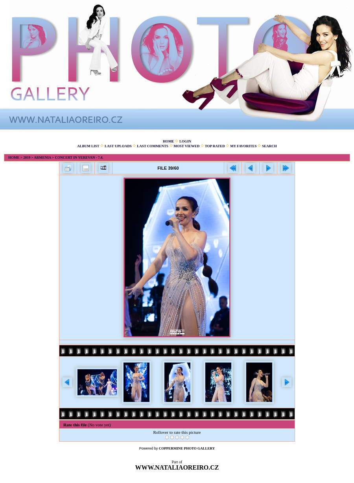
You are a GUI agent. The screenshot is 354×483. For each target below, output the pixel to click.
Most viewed (186, 146)
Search (269, 146)
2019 (26, 157)
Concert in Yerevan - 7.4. (79, 157)
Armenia (42, 157)
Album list (88, 146)
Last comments (152, 146)
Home (168, 141)
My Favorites (243, 146)
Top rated (215, 146)
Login (185, 141)
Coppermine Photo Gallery (187, 448)
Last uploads (118, 146)
